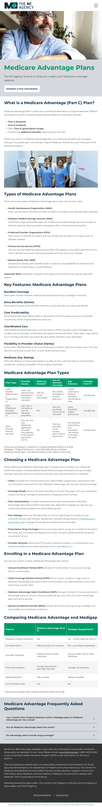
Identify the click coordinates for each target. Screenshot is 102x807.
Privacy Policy (62, 795)
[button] (96, 5)
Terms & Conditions (42, 795)
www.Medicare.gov (68, 752)
